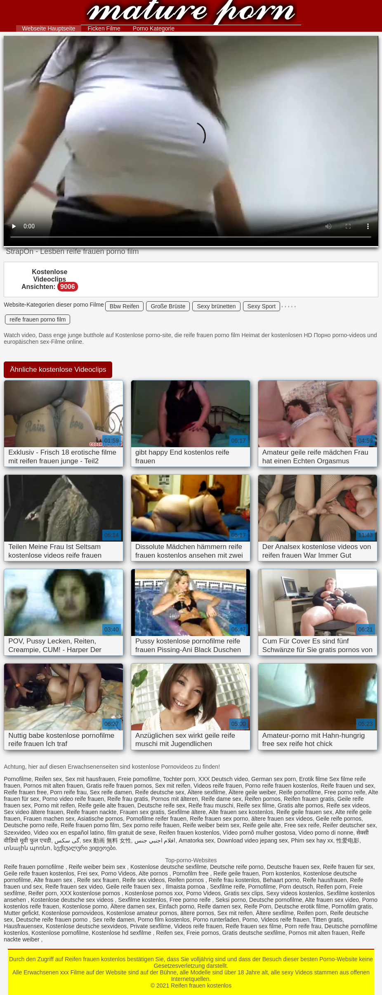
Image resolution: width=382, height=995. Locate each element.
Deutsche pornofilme (275, 899)
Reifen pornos (263, 799)
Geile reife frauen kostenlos (39, 873)
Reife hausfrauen (325, 880)
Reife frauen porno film (90, 825)
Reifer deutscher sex (349, 825)
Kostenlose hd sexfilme (122, 932)
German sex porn (273, 779)
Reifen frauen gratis (309, 799)
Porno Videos (118, 873)
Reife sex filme (255, 805)
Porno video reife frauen (73, 799)
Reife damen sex (219, 906)
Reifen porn (331, 886)
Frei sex (87, 873)
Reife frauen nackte (91, 812)
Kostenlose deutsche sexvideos (86, 926)
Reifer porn (42, 893)
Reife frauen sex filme (253, 926)
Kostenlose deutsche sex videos (73, 899)
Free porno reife (344, 792)
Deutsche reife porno (237, 867)
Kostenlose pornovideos (72, 913)
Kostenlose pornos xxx (154, 893)
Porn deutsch (296, 886)
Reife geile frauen (236, 873)
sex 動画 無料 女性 (107, 840)
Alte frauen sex (54, 880)
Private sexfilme (150, 926)
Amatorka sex (196, 840)
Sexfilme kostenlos (142, 899)
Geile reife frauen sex (134, 886)
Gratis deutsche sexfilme (253, 932)
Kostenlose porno (84, 906)
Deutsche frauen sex (293, 867)
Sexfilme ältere (186, 812)
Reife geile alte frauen (106, 805)
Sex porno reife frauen (150, 825)
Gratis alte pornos (300, 805)
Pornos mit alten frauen (53, 785)
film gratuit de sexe (131, 832)
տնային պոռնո (27, 848)
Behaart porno (281, 880)
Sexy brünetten (216, 306)
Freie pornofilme (139, 779)
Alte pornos (154, 873)
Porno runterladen (216, 919)
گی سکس (67, 840)
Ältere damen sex (133, 906)
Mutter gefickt (21, 913)
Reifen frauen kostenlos (191, 13)
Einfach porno (176, 906)
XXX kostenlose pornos (90, 893)
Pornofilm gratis (352, 906)
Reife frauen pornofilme (34, 867)
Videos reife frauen (217, 785)
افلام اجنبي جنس (155, 840)
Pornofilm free (191, 873)
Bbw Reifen (124, 306)
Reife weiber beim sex (211, 825)
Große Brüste (168, 306)
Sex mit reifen (173, 785)
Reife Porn (257, 906)
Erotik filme (313, 779)
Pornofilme (17, 779)
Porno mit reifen (54, 805)
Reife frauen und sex (347, 785)
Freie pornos (202, 932)
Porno (250, 919)
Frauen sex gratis (142, 812)
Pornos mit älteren (174, 799)
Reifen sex (48, 779)
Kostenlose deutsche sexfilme (168, 867)
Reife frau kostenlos (234, 880)
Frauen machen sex (49, 818)
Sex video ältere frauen (33, 812)
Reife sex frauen (98, 880)
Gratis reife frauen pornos (119, 785)
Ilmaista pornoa (186, 886)
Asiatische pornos (100, 818)
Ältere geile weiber (252, 792)
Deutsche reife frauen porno (52, 919)
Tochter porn (179, 779)
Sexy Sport (262, 306)
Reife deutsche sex (159, 792)
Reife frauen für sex (348, 867)
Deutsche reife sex (161, 805)
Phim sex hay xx (312, 840)
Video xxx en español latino (69, 832)
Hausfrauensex (23, 926)
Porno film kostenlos (164, 919)
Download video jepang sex (252, 840)
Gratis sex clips (243, 893)
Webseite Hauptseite (48, 28)
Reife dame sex (221, 799)
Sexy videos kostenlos (295, 893)
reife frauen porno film (37, 319)
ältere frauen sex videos (282, 818)
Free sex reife (302, 825)
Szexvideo (17, 832)
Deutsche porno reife (30, 825)
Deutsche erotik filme (301, 906)
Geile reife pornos (339, 818)
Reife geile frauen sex (304, 812)
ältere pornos (197, 913)
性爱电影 (347, 840)
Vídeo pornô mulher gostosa (259, 832)
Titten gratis (327, 919)
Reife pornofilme (300, 792)
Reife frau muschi (211, 805)
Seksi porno (230, 899)
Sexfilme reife (227, 886)
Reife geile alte (262, 825)
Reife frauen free (25, 792)
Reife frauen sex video (74, 886)
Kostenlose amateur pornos (141, 913)
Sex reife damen (111, 792)
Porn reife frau (68, 792)
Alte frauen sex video (332, 899)
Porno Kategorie (153, 28)
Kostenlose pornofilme (60, 932)
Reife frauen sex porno (219, 818)
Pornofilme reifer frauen (156, 818)
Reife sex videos (347, 805)
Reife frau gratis (127, 799)
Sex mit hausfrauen (90, 779)
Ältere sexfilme (206, 792)
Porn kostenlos (281, 873)
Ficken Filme (103, 28)
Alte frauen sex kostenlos (241, 812)
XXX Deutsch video (223, 779)
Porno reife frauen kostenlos (281, 785)
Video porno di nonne (325, 832)
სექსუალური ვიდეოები (85, 848)
